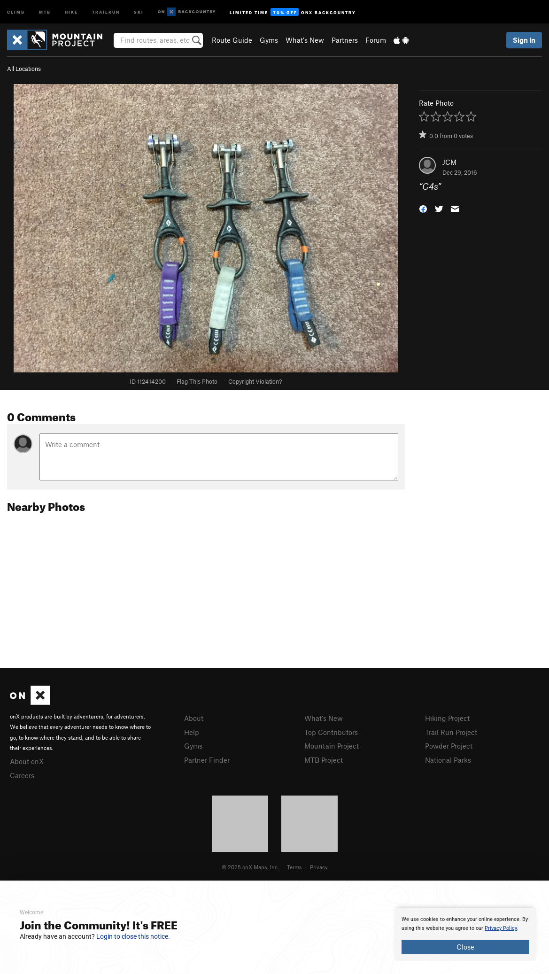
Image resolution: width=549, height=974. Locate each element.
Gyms (269, 40)
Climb (16, 11)
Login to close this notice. (133, 936)
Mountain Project (331, 746)
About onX (27, 761)
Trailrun (106, 11)
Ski (139, 11)
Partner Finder (207, 760)
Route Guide (232, 40)
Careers (22, 775)
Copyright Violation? (255, 381)
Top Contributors (331, 732)
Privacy (319, 867)
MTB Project (323, 760)
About (193, 718)
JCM (449, 162)
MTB (45, 11)
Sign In (524, 40)
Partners (345, 40)
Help (191, 732)
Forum (375, 40)
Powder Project (448, 746)
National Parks (448, 760)
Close (465, 947)
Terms (294, 867)
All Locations (24, 68)
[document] (465, 934)
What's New (305, 40)
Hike (71, 11)
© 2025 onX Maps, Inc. (250, 867)
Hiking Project (447, 718)
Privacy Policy (501, 928)
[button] (423, 208)
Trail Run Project (451, 732)
